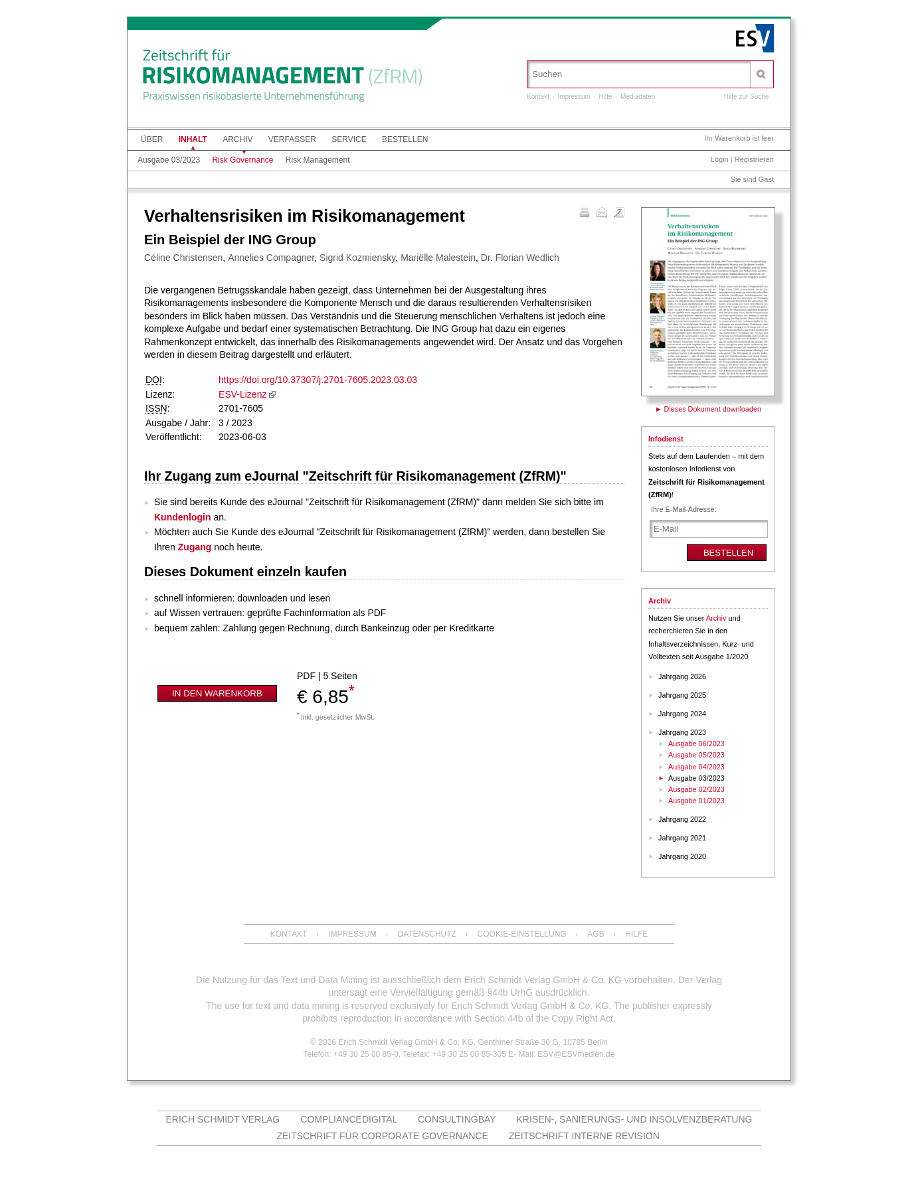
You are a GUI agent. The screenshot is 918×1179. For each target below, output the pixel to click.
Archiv (237, 139)
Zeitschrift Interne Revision (584, 1136)
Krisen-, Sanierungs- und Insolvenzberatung (635, 1119)
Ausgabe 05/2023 (696, 755)
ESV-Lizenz (242, 394)
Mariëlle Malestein (438, 257)
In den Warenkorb (217, 693)
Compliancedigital (348, 1119)
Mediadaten (637, 96)
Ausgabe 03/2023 (169, 160)
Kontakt (538, 96)
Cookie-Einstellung (522, 934)
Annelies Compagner (271, 257)
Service (348, 139)
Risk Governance (242, 160)
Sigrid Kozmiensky (357, 257)
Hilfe (605, 96)
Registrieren (754, 159)
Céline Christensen (183, 257)
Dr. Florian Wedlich (520, 257)
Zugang (195, 547)
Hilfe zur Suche (746, 96)
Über (152, 139)
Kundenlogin (182, 517)
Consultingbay (457, 1119)
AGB (595, 934)
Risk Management (318, 160)
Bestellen (405, 139)
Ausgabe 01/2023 (696, 801)
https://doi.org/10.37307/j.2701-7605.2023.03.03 (318, 379)
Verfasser (292, 139)
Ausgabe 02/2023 (696, 789)
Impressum (573, 96)
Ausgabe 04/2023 (696, 767)
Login (720, 159)
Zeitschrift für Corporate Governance (382, 1136)
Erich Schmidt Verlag (223, 1119)
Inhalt (193, 139)
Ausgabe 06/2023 (696, 743)
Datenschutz (426, 934)
